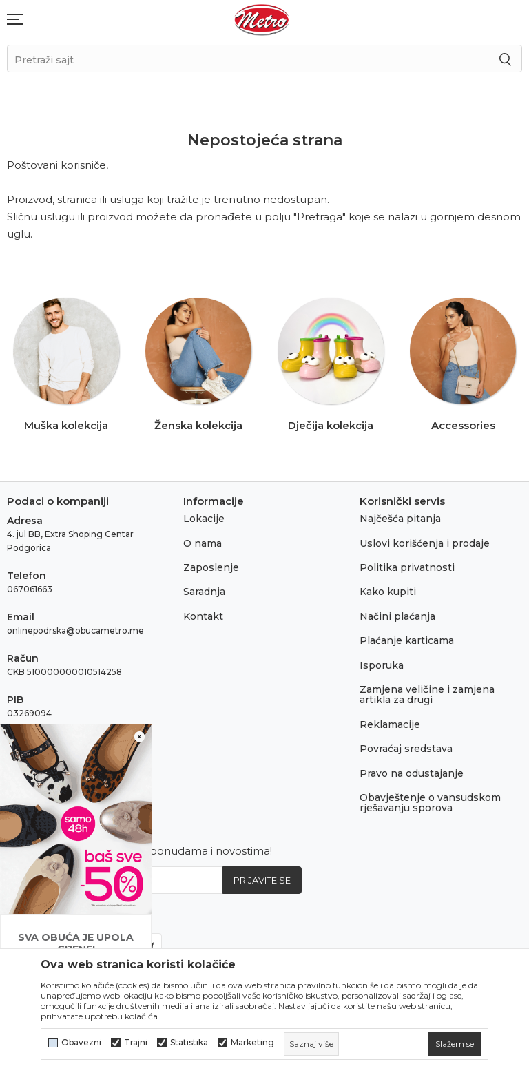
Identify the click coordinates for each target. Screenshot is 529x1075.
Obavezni (81, 1043)
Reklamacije (390, 724)
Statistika (189, 1043)
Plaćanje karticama (407, 640)
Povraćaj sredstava (406, 748)
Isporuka (382, 665)
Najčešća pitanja (400, 518)
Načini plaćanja (397, 616)
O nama (202, 543)
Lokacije (204, 518)
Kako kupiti (388, 591)
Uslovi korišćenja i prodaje (425, 543)
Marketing (252, 1043)
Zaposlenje (211, 567)
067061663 (29, 589)
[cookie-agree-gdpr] (454, 1044)
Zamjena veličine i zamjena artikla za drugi (427, 694)
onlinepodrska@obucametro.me (75, 630)
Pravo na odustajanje (412, 773)
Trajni (135, 1043)
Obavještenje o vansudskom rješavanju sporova (430, 802)
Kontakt (203, 616)
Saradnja (204, 591)
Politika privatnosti (407, 567)
